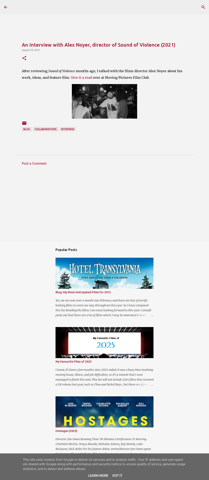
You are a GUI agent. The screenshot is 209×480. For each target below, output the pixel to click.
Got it (117, 476)
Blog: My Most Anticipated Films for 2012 (83, 292)
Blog (26, 129)
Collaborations (46, 129)
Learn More (98, 476)
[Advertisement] (104, 206)
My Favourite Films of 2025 (73, 361)
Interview (67, 129)
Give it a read (81, 77)
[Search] (203, 7)
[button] (24, 58)
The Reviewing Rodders (47, 7)
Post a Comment (34, 163)
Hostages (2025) (66, 431)
